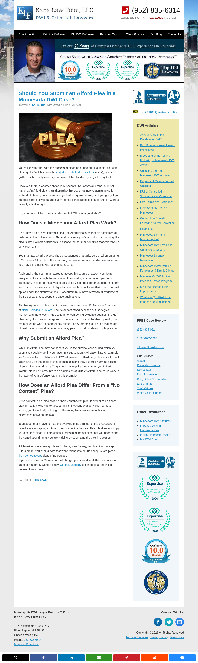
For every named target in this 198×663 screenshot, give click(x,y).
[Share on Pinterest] (126, 657)
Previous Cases (110, 34)
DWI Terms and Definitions (157, 202)
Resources (177, 637)
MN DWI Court (149, 439)
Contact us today (70, 464)
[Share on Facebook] (43, 657)
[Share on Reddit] (154, 657)
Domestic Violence (148, 365)
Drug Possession (147, 374)
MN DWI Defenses (82, 34)
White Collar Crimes (149, 392)
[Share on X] (15, 657)
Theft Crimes (145, 388)
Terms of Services (137, 637)
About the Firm (28, 34)
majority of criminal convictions (75, 172)
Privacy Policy (159, 637)
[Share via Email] (99, 657)
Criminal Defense (54, 34)
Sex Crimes (144, 383)
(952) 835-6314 (156, 10)
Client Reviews (135, 34)
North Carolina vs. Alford (37, 310)
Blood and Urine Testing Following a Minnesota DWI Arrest (157, 160)
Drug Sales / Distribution (152, 379)
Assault (141, 360)
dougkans (38, 105)
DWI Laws (41, 480)
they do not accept (30, 455)
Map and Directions (26, 644)
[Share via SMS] (182, 657)
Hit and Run (147, 228)
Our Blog (156, 34)
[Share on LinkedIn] (71, 657)
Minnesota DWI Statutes (155, 421)
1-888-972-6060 (147, 338)
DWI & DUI (144, 369)
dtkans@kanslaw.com (150, 347)
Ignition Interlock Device (155, 434)
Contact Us (175, 34)
